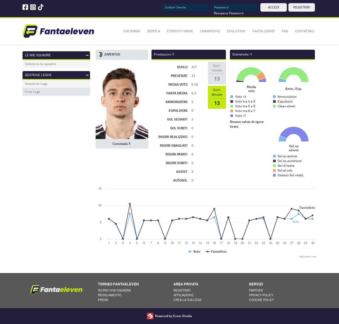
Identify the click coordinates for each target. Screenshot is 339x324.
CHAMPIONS (210, 31)
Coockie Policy (261, 300)
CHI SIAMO (131, 31)
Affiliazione (183, 295)
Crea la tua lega (187, 300)
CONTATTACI (304, 31)
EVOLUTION (236, 31)
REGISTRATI (301, 7)
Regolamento (109, 295)
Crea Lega (32, 92)
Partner (256, 290)
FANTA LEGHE (263, 31)
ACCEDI (273, 7)
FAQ (285, 31)
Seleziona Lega (36, 84)
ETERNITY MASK (180, 31)
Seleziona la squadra (40, 64)
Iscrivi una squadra (114, 290)
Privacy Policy (261, 295)
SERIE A (153, 31)
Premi (103, 300)
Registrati (181, 290)
